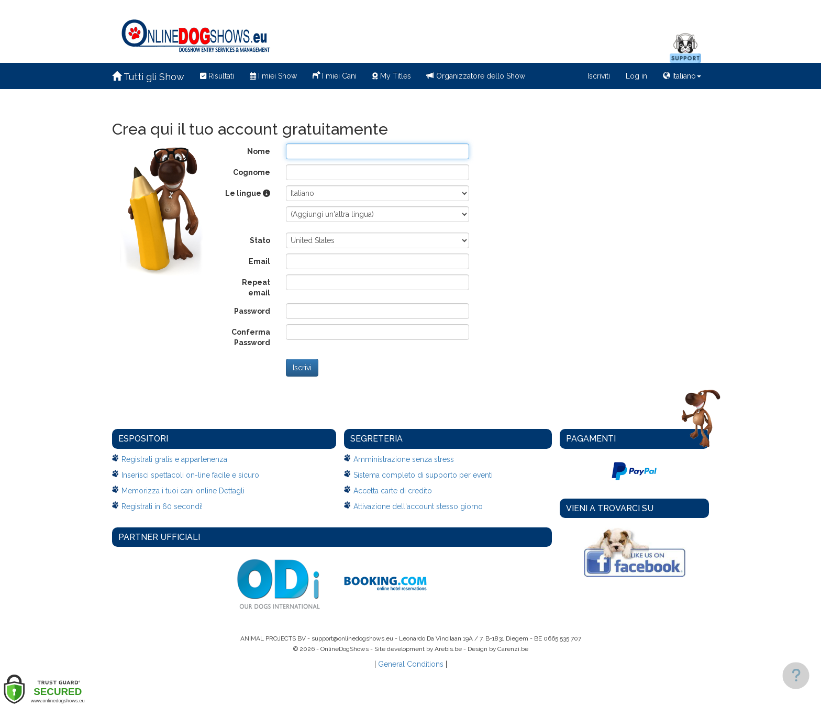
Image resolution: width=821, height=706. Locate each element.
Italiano (682, 76)
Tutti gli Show (148, 76)
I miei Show (273, 76)
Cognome (251, 172)
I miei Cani (335, 75)
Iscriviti (598, 76)
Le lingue (247, 193)
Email (259, 261)
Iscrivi (302, 367)
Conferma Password (250, 337)
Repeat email (256, 287)
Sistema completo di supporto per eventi (423, 475)
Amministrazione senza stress (403, 459)
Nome (258, 151)
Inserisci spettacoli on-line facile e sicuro (190, 475)
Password (252, 311)
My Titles (391, 76)
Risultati (217, 76)
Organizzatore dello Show (476, 76)
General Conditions (410, 664)
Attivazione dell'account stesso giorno (418, 506)
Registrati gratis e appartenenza (174, 459)
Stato (260, 240)
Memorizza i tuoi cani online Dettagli (183, 491)
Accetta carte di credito (392, 491)
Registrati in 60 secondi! (162, 506)
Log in (636, 76)
